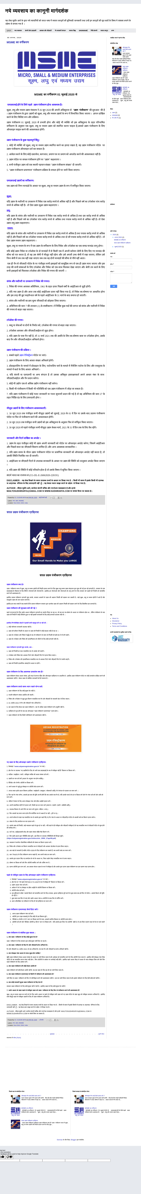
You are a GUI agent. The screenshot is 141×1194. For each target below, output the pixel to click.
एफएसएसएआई (83, 30)
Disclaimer (115, 621)
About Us (115, 618)
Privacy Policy (117, 623)
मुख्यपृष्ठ (52, 1034)
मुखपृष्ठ (9, 30)
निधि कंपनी (94, 30)
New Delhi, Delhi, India (21, 503)
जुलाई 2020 (118, 247)
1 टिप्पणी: (41, 1020)
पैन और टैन (115, 118)
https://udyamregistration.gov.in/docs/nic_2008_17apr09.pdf (31, 838)
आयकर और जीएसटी (46, 30)
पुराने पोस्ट (101, 1034)
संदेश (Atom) (17, 1038)
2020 (115, 235)
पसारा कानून (104, 30)
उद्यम (17, 500)
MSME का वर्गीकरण (18, 42)
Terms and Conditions (119, 626)
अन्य (112, 30)
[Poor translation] (9, 1157)
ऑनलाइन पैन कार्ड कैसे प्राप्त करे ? (127, 49)
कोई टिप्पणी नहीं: (43, 497)
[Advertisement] (121, 161)
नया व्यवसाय (18, 30)
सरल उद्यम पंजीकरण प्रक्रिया (23, 512)
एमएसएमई (21, 500)
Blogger (73, 1140)
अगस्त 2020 (118, 237)
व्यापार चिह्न (72, 30)
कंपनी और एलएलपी (30, 30)
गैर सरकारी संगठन (60, 30)
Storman (60, 1140)
